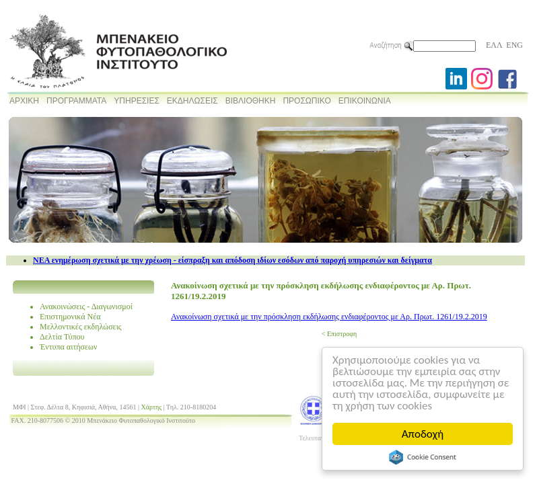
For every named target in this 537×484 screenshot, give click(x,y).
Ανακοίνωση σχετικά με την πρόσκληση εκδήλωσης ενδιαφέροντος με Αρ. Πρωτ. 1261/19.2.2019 (329, 316)
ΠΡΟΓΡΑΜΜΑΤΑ (76, 101)
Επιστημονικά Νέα (70, 316)
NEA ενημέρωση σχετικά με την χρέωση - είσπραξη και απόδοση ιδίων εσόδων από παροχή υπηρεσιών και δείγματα (232, 260)
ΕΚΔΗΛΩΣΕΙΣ (192, 101)
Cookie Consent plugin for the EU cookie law (422, 457)
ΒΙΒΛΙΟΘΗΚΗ (250, 101)
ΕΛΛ (494, 45)
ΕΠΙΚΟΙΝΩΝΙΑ (364, 101)
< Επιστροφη (339, 333)
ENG (514, 45)
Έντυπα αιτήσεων (68, 347)
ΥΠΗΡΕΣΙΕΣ (136, 101)
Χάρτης (151, 407)
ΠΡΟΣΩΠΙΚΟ (306, 101)
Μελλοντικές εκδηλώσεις (81, 326)
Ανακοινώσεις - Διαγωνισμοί (86, 306)
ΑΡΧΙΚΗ (24, 101)
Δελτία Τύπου (62, 336)
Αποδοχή (422, 434)
